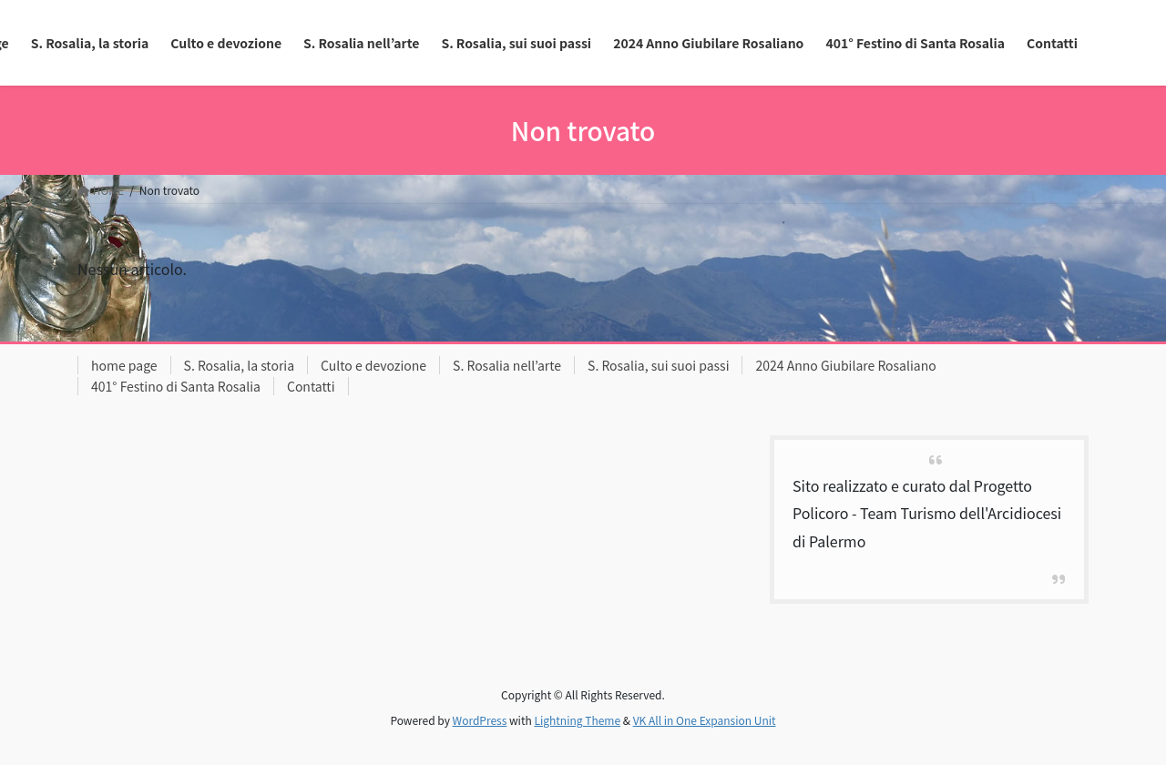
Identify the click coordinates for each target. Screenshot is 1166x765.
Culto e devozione (373, 365)
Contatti (311, 386)
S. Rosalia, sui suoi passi (658, 365)
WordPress (480, 720)
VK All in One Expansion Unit (704, 720)
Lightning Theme (577, 720)
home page (124, 365)
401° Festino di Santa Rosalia (176, 386)
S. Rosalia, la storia (239, 365)
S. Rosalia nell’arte (507, 365)
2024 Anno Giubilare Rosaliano (845, 365)
